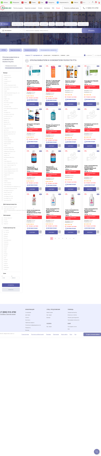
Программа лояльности (73, 320)
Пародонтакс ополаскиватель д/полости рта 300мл (32, 168)
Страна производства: (9, 227)
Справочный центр (72, 312)
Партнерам (56, 334)
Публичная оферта (29, 322)
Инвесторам (50, 312)
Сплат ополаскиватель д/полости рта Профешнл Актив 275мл (34, 211)
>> (73, 238)
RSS (69, 329)
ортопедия (44, 24)
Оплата (40, 8)
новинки (63, 55)
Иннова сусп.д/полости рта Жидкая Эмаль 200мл (53, 126)
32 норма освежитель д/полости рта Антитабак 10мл (71, 125)
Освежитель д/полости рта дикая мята (91, 124)
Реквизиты (28, 327)
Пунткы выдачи (18, 8)
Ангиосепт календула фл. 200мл (33, 124)
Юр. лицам (49, 315)
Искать (91, 30)
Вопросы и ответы (72, 315)
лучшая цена (47, 55)
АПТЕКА (4, 50)
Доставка (47, 8)
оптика (52, 24)
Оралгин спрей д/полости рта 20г (70, 81)
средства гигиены (70, 24)
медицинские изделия (31, 24)
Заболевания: (6, 215)
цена (68, 55)
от (6, 277)
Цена (4, 273)
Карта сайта (64, 334)
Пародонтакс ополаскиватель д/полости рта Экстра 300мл (52, 168)
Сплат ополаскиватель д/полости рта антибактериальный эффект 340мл (91, 167)
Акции (58, 8)
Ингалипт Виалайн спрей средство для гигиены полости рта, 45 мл (33, 82)
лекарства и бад (17, 24)
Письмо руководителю (73, 317)
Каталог (6, 24)
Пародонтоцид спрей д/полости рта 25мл (71, 166)
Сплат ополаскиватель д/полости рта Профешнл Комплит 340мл (91, 210)
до (15, 277)
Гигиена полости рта (30, 50)
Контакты (27, 320)
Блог (71, 334)
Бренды (48, 317)
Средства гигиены (15, 50)
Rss (75, 334)
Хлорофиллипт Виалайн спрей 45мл (91, 81)
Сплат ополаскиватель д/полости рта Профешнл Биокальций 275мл (72, 211)
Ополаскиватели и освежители (13, 68)
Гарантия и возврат (30, 8)
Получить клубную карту (71, 8)
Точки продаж (25, 334)
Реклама (48, 334)
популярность (55, 55)
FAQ (53, 8)
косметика (59, 24)
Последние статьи (72, 326)
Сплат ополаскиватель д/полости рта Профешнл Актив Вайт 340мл (52, 210)
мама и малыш (83, 24)
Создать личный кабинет (93, 334)
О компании (28, 312)
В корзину (32, 104)
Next (89, 2)
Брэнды (4, 72)
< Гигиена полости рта (11, 65)
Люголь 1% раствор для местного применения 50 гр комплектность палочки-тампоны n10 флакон (53, 83)
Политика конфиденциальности (33, 325)
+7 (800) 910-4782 (92, 8)
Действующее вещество (9, 204)
